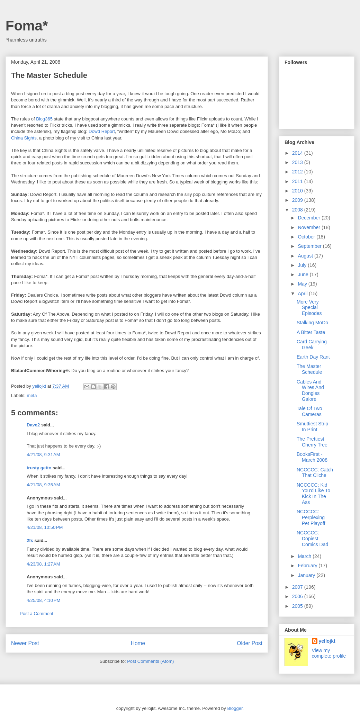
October (307, 237)
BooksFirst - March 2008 (312, 457)
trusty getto (39, 467)
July (303, 265)
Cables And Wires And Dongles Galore (310, 390)
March (305, 556)
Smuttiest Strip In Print (312, 426)
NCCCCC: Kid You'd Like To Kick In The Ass (313, 493)
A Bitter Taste (311, 332)
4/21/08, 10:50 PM (45, 527)
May (303, 284)
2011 (298, 181)
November (309, 227)
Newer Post (25, 643)
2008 (298, 210)
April (303, 293)
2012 (298, 171)
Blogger (234, 708)
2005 (298, 606)
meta (32, 395)
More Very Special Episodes (309, 307)
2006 (298, 596)
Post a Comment (36, 613)
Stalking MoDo (312, 322)
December (309, 217)
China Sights (24, 138)
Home (138, 643)
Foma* (27, 25)
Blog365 (44, 118)
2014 (298, 153)
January (307, 575)
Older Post (249, 643)
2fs (30, 540)
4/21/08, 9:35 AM (43, 484)
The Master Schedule (309, 369)
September (310, 246)
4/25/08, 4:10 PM (43, 600)
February (308, 565)
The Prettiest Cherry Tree (312, 442)
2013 (298, 162)
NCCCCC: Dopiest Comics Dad (312, 538)
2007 (298, 587)
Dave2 (33, 424)
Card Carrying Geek (312, 344)
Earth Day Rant (313, 357)
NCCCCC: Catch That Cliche (315, 472)
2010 (298, 190)
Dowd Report (102, 131)
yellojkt (327, 641)
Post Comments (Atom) (150, 661)
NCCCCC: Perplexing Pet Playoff (311, 517)
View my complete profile (329, 653)
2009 (298, 200)
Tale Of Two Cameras (309, 411)
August (306, 256)
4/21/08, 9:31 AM (43, 454)
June (303, 274)
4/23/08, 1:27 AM (43, 564)
